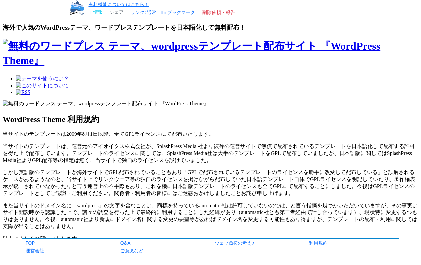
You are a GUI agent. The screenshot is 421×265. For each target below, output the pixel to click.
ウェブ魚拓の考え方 (235, 243)
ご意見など (131, 250)
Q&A (125, 243)
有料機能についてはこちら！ (119, 4)
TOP (30, 243)
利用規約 (318, 243)
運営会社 (35, 250)
